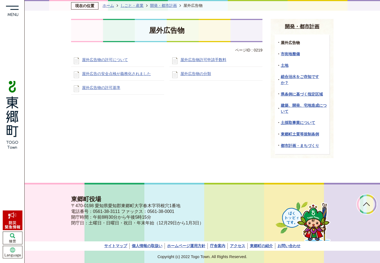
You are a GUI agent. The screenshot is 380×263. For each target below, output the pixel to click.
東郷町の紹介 (261, 246)
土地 (284, 65)
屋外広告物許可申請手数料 (203, 59)
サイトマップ (115, 246)
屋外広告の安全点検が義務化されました (116, 73)
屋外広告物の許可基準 (101, 87)
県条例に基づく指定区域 (302, 94)
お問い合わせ (288, 246)
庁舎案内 (217, 246)
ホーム (108, 5)
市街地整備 (290, 54)
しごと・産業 (132, 5)
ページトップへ (366, 204)
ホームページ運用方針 (186, 246)
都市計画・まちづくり (300, 145)
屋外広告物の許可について (105, 59)
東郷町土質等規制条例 (300, 134)
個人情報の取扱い (147, 246)
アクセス (237, 246)
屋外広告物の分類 (195, 73)
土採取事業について (298, 122)
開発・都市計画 (163, 5)
